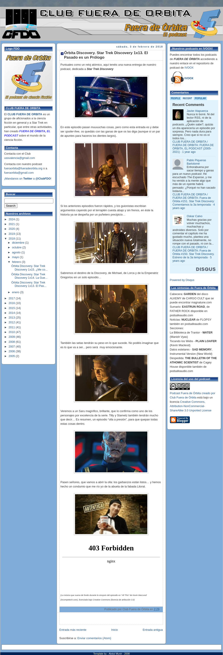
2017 (12, 298)
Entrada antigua (153, 629)
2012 (12, 322)
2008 (12, 341)
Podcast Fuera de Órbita (185, 393)
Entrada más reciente (73, 629)
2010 (12, 332)
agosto (16, 252)
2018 (12, 238)
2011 (12, 327)
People (175, 98)
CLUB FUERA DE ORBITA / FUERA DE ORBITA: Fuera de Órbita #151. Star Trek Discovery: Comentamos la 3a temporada (194, 199)
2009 (12, 336)
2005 (12, 356)
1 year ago (189, 152)
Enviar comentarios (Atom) (94, 638)
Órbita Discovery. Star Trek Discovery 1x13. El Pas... (28, 284)
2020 (12, 228)
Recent (187, 98)
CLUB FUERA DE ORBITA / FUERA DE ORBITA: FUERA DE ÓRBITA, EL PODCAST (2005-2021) (193, 147)
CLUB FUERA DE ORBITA (24, 114)
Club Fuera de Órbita (183, 397)
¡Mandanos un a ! (28, 178)
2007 (12, 346)
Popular (200, 98)
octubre (17, 247)
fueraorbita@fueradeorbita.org (23, 168)
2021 (12, 224)
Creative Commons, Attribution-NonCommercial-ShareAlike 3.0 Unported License (190, 406)
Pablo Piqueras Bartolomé (196, 162)
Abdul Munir (116, 653)
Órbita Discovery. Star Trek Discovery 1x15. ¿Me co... (29, 267)
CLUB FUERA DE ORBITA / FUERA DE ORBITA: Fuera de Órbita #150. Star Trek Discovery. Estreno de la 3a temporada (193, 252)
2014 (12, 312)
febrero (17, 262)
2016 (12, 303)
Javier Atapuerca (197, 111)
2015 (12, 308)
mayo (16, 257)
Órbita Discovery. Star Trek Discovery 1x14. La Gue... (29, 276)
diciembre (18, 242)
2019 (12, 233)
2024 (12, 219)
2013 (12, 317)
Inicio (114, 629)
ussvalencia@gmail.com (19, 158)
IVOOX (189, 67)
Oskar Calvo (194, 216)
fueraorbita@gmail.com (19, 172)
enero (16, 292)
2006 (12, 351)
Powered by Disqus (182, 280)
